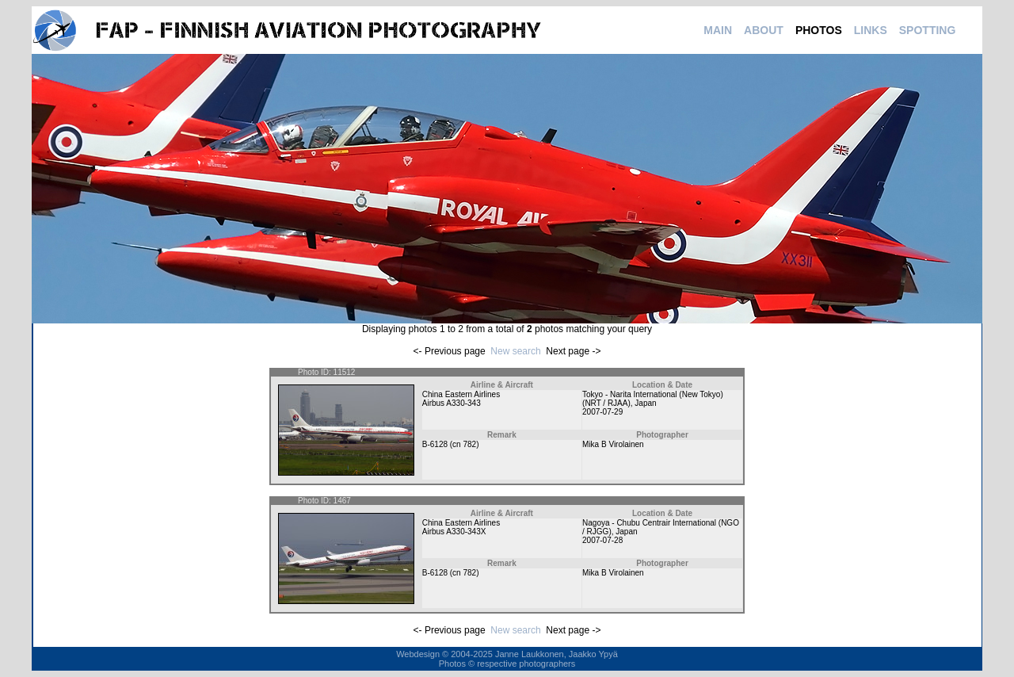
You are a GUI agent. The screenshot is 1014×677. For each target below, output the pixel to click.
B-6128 (435, 444)
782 (469, 444)
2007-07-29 (602, 411)
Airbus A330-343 (451, 403)
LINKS (870, 30)
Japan (645, 403)
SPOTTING (927, 30)
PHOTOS (818, 30)
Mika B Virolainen (613, 444)
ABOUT (763, 30)
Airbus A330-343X (454, 531)
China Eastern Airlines (461, 394)
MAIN (717, 30)
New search (515, 351)
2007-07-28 (602, 540)
